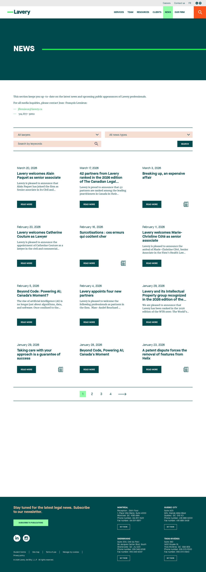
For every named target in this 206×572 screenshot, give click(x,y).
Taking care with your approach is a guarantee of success (38, 354)
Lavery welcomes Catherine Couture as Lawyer (39, 235)
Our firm (180, 12)
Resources (143, 12)
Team (130, 12)
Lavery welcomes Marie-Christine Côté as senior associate (162, 237)
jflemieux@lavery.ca (30, 109)
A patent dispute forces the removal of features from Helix (164, 354)
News (168, 12)
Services (119, 12)
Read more (26, 204)
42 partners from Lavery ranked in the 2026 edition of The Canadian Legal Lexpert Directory (101, 178)
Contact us (179, 3)
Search (185, 144)
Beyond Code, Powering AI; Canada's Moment (102, 352)
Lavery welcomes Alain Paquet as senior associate (39, 176)
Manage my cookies (71, 552)
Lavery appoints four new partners (100, 293)
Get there (123, 527)
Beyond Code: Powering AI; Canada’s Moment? (39, 293)
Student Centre (19, 552)
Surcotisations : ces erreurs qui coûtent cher (102, 235)
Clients (157, 12)
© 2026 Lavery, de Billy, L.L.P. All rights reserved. (33, 560)
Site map (35, 552)
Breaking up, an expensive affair (163, 176)
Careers (167, 3)
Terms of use (51, 552)
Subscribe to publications (31, 523)
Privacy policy (19, 556)
